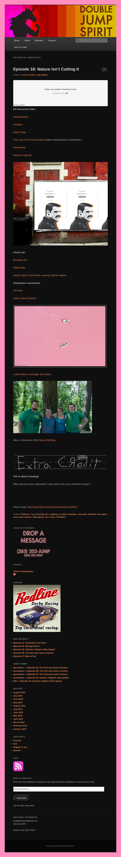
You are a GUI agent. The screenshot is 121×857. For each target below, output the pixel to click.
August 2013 (19, 692)
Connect (52, 40)
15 (104, 69)
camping (53, 514)
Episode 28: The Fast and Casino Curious (33, 653)
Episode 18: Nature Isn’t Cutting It (46, 69)
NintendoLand (20, 116)
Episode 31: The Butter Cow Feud (29, 643)
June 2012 (18, 712)
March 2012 (18, 722)
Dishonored (19, 147)
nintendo (92, 514)
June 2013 (18, 699)
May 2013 (17, 702)
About (27, 40)
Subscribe (21, 798)
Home (17, 40)
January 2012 (19, 729)
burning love (43, 514)
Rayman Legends (22, 155)
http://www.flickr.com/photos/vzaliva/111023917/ (53, 507)
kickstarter (72, 514)
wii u (47, 517)
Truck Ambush (37, 139)
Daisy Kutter (19, 298)
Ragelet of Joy (20, 747)
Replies (61, 517)
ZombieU (18, 124)
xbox (52, 517)
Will (15, 681)
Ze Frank (18, 290)
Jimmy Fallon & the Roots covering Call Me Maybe (39, 275)
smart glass (102, 514)
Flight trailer (19, 267)
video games (38, 517)
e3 (59, 514)
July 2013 (18, 696)
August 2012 (19, 706)
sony (15, 517)
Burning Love (20, 260)
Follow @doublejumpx (23, 571)
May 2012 (17, 716)
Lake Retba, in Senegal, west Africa (32, 374)
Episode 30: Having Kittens (26, 646)
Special (16, 750)
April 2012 (18, 719)
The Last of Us (21, 139)
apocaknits (43, 75)
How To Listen (20, 47)
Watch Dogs (19, 132)
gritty (64, 514)
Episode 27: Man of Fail (24, 656)
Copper (31, 298)
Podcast (25, 514)
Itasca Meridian (47, 440)
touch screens (25, 517)
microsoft (82, 514)
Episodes (39, 40)
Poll (15, 744)
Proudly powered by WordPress (60, 846)
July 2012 (18, 709)
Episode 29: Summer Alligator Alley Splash (34, 649)
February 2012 (20, 725)
